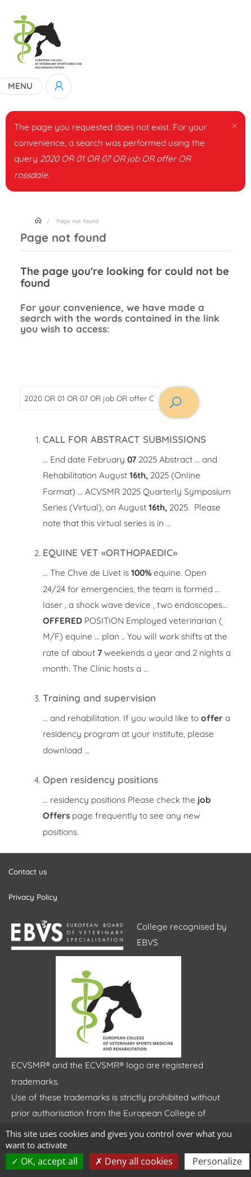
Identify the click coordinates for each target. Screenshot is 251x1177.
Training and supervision (99, 698)
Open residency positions (100, 779)
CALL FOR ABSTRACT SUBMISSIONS (124, 439)
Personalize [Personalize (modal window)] (217, 1161)
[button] (234, 125)
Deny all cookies (134, 1161)
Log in (58, 86)
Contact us (27, 871)
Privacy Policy (32, 896)
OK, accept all (44, 1161)
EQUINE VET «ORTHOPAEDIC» (110, 552)
